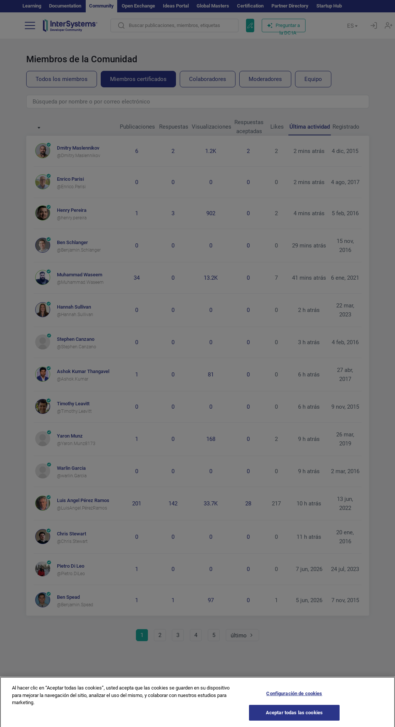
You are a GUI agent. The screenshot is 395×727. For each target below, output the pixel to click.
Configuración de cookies (294, 708)
